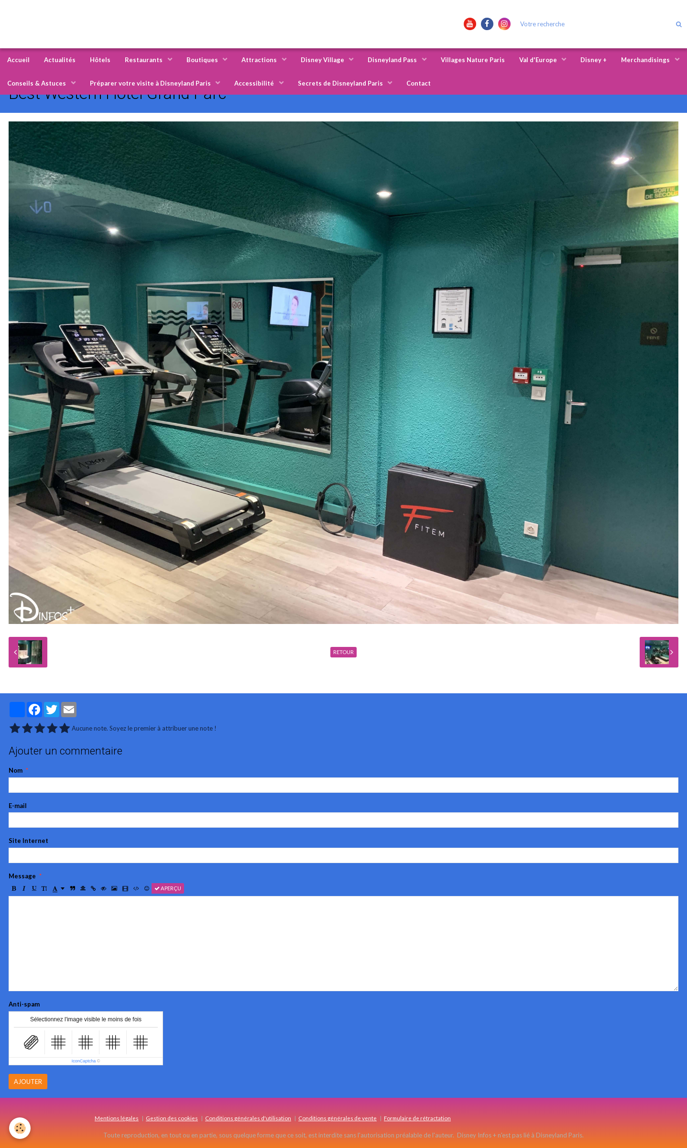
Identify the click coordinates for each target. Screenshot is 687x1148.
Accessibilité (254, 83)
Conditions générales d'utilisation (248, 1118)
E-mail (18, 805)
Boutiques (202, 60)
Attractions (259, 60)
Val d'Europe (538, 60)
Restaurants (144, 60)
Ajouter (28, 1081)
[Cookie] (20, 1128)
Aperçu (167, 888)
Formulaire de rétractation (417, 1118)
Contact (418, 83)
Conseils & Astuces (37, 83)
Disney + (593, 60)
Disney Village (323, 60)
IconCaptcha (84, 1061)
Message (22, 876)
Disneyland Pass (393, 60)
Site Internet (28, 840)
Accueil (18, 60)
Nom (15, 770)
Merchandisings (646, 60)
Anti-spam (24, 1004)
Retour (343, 652)
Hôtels (100, 60)
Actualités (60, 60)
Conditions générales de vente (337, 1118)
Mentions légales (117, 1118)
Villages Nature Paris (473, 60)
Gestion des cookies (172, 1118)
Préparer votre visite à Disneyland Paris (151, 83)
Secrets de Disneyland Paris (341, 83)
